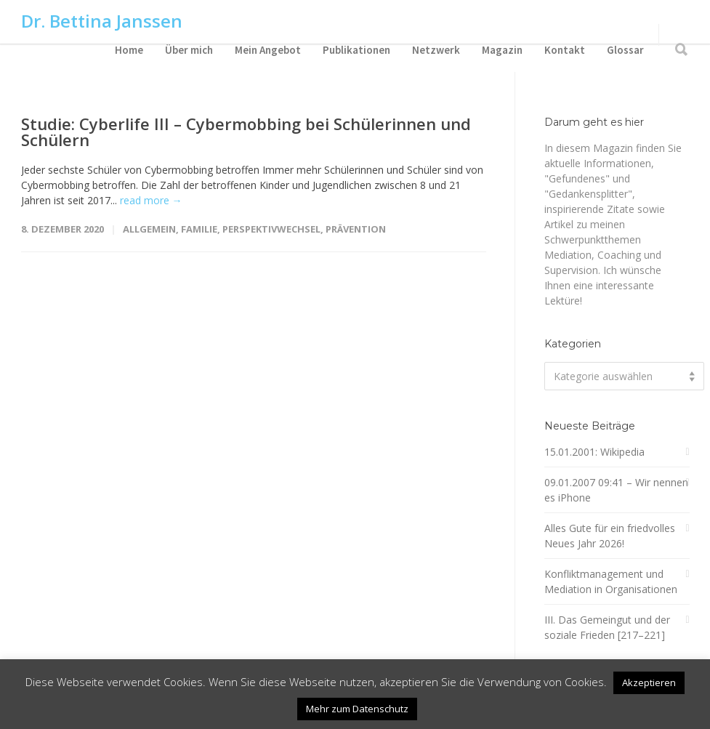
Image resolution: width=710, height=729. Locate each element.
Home (129, 50)
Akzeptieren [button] (649, 682)
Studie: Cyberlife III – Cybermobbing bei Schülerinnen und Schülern (246, 131)
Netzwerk (436, 50)
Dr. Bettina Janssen (101, 21)
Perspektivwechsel (271, 228)
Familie (199, 228)
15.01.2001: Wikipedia (594, 452)
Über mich (189, 50)
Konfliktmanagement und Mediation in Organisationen (610, 581)
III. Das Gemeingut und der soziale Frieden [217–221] (607, 627)
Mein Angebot (268, 50)
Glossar (625, 50)
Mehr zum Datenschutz (357, 708)
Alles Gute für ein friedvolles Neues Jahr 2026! (609, 535)
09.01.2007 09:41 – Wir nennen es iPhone (616, 489)
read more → (151, 200)
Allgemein (149, 228)
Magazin (502, 50)
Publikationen (356, 50)
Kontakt (564, 50)
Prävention (356, 228)
